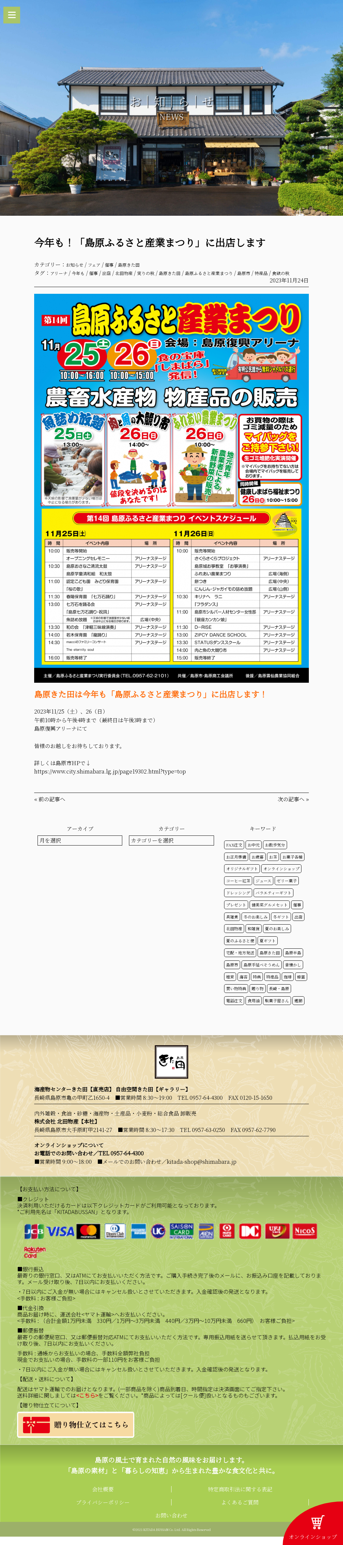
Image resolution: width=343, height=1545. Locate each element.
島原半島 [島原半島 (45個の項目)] (293, 961)
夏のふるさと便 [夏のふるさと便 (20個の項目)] (240, 949)
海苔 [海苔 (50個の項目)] (243, 985)
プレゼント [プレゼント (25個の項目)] (236, 913)
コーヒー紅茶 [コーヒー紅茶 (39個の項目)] (238, 889)
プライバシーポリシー (103, 1511)
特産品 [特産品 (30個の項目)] (272, 985)
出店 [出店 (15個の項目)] (298, 925)
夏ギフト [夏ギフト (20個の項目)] (268, 949)
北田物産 (137, 273)
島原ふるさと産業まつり (238, 273)
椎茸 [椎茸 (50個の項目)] (230, 985)
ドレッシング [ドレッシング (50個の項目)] (238, 901)
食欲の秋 (54, 281)
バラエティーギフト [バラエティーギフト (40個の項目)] (273, 901)
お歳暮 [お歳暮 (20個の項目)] (258, 865)
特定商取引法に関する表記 (240, 1497)
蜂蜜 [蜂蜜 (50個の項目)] (301, 985)
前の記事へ (52, 808)
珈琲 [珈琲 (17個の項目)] (288, 985)
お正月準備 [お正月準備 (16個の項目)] (236, 865)
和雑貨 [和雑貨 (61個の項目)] (254, 937)
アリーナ (60, 273)
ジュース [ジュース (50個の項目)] (263, 889)
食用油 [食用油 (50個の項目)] (254, 1009)
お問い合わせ (171, 1524)
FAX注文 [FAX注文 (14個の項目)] (234, 853)
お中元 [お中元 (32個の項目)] (254, 853)
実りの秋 (163, 273)
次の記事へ (291, 808)
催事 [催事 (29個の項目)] (297, 913)
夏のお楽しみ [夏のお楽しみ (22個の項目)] (277, 937)
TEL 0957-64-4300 (200, 1106)
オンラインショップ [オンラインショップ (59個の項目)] (281, 877)
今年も (84, 273)
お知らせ (76, 264)
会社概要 (103, 1497)
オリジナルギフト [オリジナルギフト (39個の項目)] (242, 877)
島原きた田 (140, 264)
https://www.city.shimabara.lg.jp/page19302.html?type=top (110, 780)
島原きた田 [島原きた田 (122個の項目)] (270, 961)
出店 (116, 273)
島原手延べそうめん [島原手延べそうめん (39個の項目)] (262, 973)
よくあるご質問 (240, 1511)
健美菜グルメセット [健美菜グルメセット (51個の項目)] (270, 913)
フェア (100, 264)
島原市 (280, 273)
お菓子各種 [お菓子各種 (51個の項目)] (292, 865)
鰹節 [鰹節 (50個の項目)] (298, 1009)
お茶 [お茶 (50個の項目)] (273, 865)
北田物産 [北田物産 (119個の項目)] (234, 937)
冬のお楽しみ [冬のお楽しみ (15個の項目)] (256, 925)
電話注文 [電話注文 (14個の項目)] (234, 1009)
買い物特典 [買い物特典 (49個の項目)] (236, 997)
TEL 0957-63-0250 (202, 1138)
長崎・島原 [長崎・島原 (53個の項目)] (279, 997)
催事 (117, 264)
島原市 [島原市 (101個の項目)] (232, 973)
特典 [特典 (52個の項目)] (257, 985)
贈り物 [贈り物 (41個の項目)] (258, 997)
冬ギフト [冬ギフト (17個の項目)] (281, 925)
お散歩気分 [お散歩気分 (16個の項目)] (275, 853)
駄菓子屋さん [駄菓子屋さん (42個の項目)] (277, 1009)
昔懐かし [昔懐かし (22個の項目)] (293, 973)
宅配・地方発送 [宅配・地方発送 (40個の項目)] (240, 961)
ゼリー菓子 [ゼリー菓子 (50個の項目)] (287, 889)
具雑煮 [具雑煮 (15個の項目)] (232, 925)
